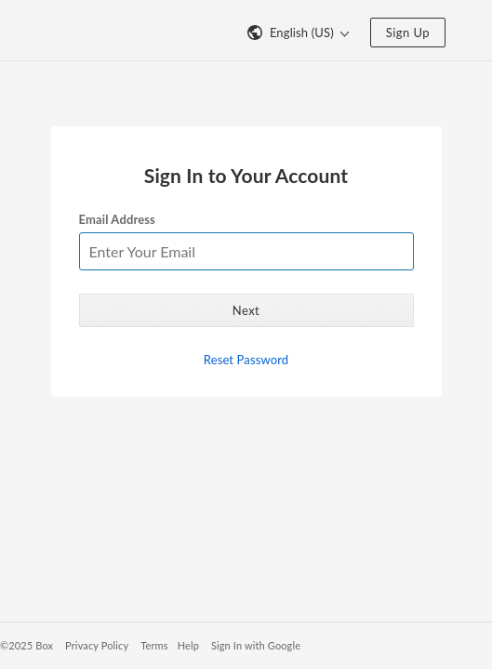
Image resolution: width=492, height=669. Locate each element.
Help (188, 645)
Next (246, 310)
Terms (153, 645)
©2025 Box (26, 645)
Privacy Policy (96, 645)
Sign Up (408, 32)
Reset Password (246, 359)
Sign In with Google (255, 645)
